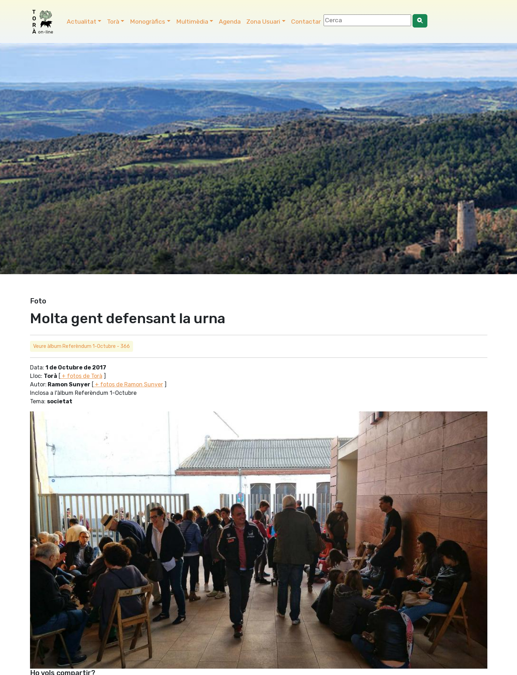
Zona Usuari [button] (263, 21)
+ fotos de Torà (81, 376)
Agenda (230, 21)
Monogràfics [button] (147, 21)
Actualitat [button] (81, 21)
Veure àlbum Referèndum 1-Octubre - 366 (81, 346)
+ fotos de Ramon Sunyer (128, 384)
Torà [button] (113, 21)
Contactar (306, 21)
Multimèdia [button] (192, 21)
